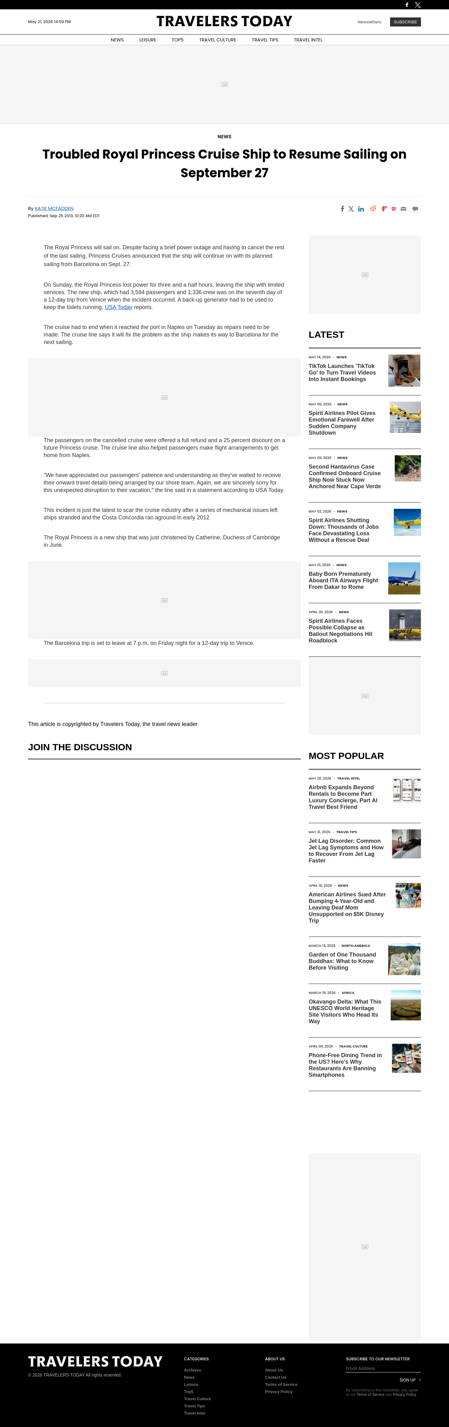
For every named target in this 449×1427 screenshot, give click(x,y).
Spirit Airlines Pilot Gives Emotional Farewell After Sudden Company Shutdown (342, 423)
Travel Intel (348, 778)
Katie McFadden (54, 208)
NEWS (117, 39)
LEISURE (147, 39)
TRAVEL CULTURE (217, 39)
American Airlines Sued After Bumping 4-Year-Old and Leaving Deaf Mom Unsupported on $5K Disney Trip (347, 907)
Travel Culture (353, 1046)
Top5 (188, 1391)
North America (355, 945)
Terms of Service (281, 1384)
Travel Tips (346, 831)
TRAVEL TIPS (265, 39)
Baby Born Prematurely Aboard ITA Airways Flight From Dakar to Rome (343, 580)
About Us (274, 1370)
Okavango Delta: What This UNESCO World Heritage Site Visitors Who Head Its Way (345, 1011)
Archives (192, 1370)
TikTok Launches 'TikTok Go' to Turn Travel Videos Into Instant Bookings (342, 372)
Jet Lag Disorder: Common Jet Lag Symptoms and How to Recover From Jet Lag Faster (346, 851)
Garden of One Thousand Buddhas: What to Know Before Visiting (342, 961)
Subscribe (405, 22)
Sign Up (408, 1380)
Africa (348, 992)
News (224, 136)
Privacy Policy (278, 1391)
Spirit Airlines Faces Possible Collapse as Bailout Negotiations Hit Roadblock (340, 631)
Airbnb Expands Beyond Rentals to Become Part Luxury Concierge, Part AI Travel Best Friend (343, 797)
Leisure (191, 1384)
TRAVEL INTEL (308, 39)
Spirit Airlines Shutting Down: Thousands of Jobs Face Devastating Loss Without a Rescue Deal (344, 530)
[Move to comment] (415, 208)
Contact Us (276, 1377)
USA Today (119, 307)
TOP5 (178, 39)
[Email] (403, 208)
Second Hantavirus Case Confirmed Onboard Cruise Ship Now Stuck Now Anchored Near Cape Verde (345, 476)
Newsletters (369, 22)
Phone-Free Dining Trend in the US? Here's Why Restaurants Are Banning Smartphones (345, 1065)
